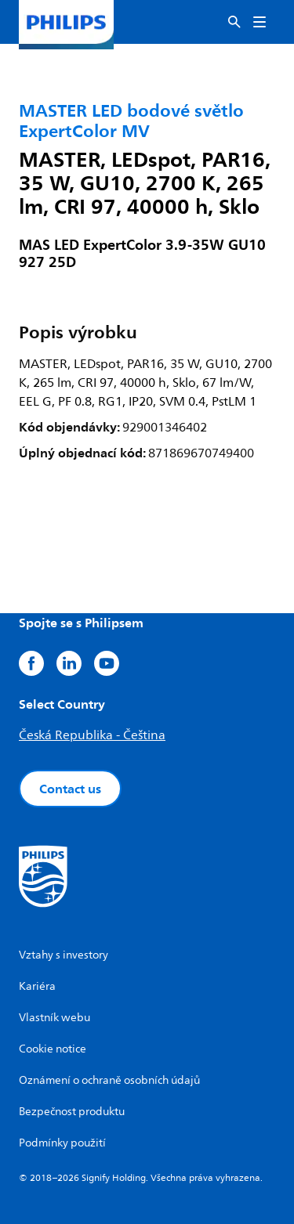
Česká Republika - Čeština (92, 735)
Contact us (70, 789)
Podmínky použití (62, 1143)
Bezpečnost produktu (72, 1112)
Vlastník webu (54, 1018)
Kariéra (37, 986)
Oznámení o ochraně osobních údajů (109, 1080)
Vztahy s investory (63, 955)
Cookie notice (52, 1049)
